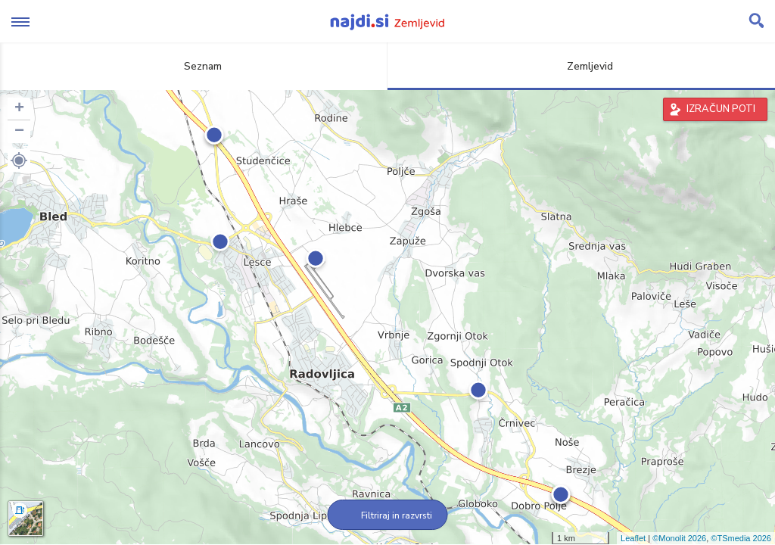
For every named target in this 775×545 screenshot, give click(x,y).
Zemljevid (581, 66)
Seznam (194, 66)
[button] (19, 160)
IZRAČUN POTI (720, 109)
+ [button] (19, 109)
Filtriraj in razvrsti (388, 515)
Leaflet (633, 538)
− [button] (19, 131)
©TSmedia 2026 (741, 538)
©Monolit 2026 (679, 538)
